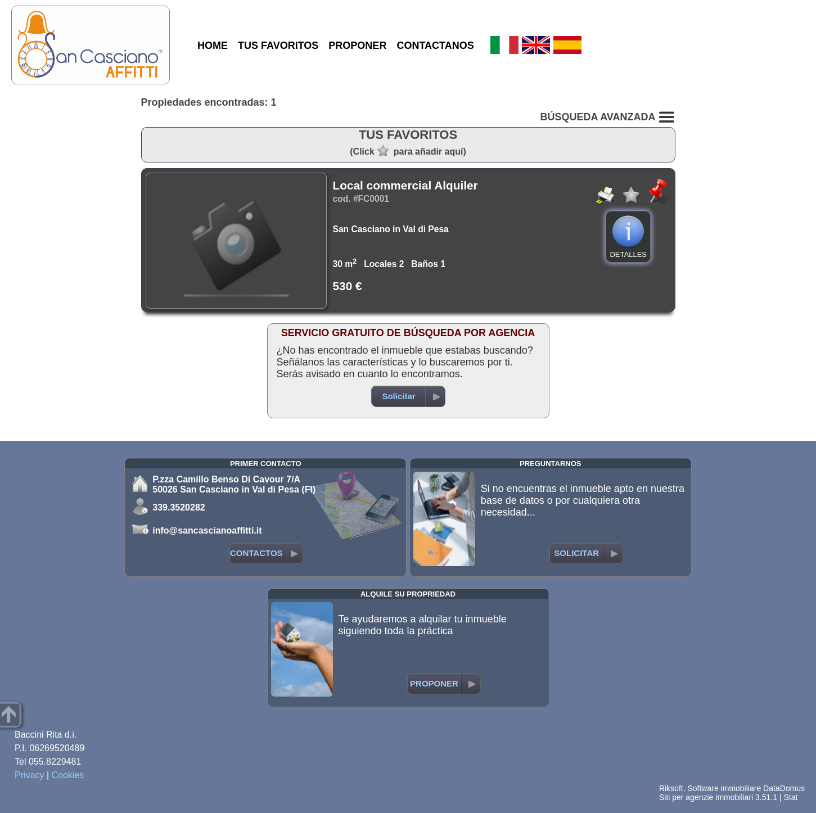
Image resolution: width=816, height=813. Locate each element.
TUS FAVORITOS (278, 45)
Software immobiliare (724, 788)
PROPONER (357, 45)
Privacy (29, 775)
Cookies (68, 775)
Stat (790, 797)
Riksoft (671, 788)
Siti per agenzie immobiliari (706, 797)
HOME (212, 45)
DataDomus (784, 788)
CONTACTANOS (435, 45)
